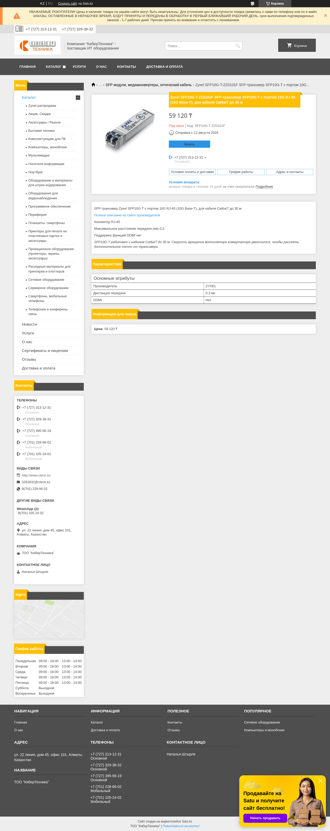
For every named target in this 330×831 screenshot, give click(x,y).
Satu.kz (187, 821)
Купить (189, 144)
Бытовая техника (41, 131)
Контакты (126, 67)
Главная (27, 67)
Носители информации (46, 164)
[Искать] (237, 46)
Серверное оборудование (48, 288)
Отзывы (29, 359)
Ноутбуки (35, 172)
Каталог (53, 67)
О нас (101, 67)
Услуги (79, 67)
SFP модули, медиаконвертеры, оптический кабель (149, 85)
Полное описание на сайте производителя (127, 215)
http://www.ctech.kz (36, 475)
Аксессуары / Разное (44, 122)
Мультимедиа (39, 155)
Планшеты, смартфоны (46, 223)
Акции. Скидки (39, 114)
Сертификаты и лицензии (45, 350)
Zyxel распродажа (42, 106)
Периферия (37, 215)
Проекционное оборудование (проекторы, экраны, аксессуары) (51, 253)
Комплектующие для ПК (47, 139)
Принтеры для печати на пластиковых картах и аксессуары (47, 235)
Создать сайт (67, 3)
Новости (29, 324)
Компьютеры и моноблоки (264, 730)
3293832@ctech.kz (36, 482)
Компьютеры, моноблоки (47, 147)
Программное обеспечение (49, 206)
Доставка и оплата (164, 67)
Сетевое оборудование (46, 280)
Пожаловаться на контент (181, 826)
